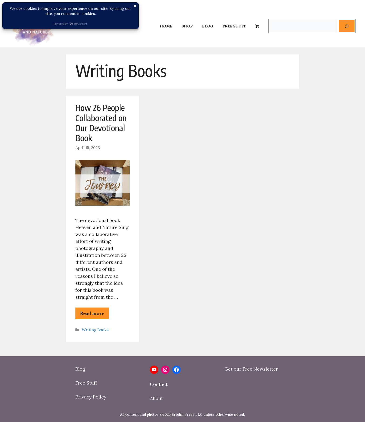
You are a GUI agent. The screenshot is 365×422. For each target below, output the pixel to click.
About (156, 398)
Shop (187, 26)
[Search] (347, 26)
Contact (159, 384)
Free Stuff (234, 26)
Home (166, 26)
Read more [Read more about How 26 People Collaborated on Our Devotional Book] (92, 313)
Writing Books (95, 329)
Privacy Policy (90, 397)
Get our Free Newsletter (251, 369)
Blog (207, 26)
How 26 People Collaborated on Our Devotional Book (101, 122)
